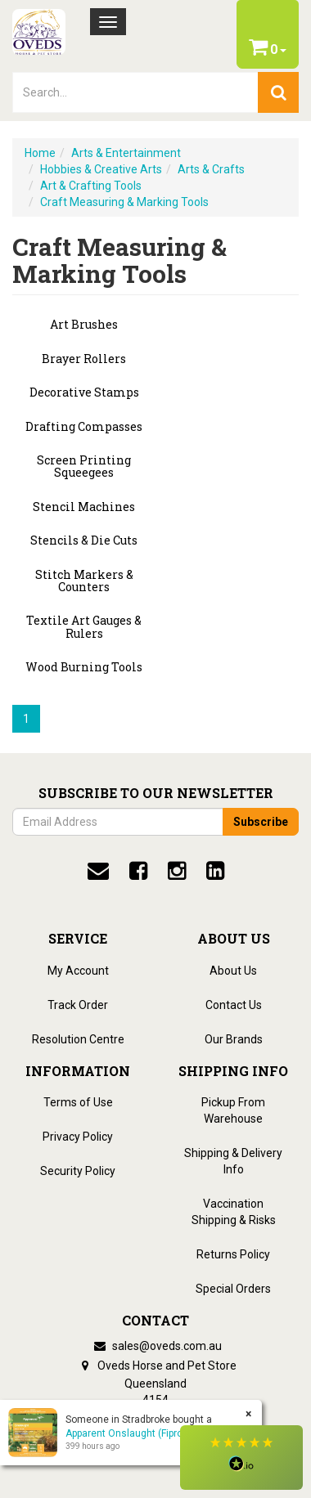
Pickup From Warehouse (233, 1110)
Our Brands (234, 1039)
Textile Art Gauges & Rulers (84, 626)
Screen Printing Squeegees (84, 466)
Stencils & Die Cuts (83, 540)
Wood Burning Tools (83, 667)
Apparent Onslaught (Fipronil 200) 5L (146, 1433)
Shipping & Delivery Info (233, 1161)
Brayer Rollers (84, 358)
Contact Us (233, 1004)
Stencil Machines (84, 506)
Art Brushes (84, 324)
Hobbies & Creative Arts (101, 169)
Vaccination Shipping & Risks (234, 1212)
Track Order (77, 1004)
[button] (241, 1457)
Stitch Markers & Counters (84, 581)
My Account (78, 970)
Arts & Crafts (211, 169)
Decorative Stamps (84, 392)
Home (40, 152)
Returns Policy (233, 1254)
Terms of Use (78, 1102)
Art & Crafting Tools (91, 185)
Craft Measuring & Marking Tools (124, 202)
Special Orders (233, 1288)
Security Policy (77, 1170)
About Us (233, 970)
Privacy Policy (78, 1136)
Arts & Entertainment (126, 152)
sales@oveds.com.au (155, 1345)
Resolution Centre (78, 1039)
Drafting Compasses (83, 426)
